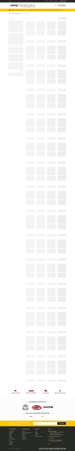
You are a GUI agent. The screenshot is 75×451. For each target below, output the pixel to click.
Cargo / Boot (11, 432)
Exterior (10, 435)
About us (46, 1)
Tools (10, 440)
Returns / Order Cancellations (26, 432)
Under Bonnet (11, 441)
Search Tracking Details (38, 436)
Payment (23, 435)
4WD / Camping (11, 431)
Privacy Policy (24, 437)
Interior (10, 436)
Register (36, 432)
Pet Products (11, 437)
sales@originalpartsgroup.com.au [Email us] (55, 436)
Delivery (51, 1)
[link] (9, 1)
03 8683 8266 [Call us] (52, 438)
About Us (23, 431)
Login (36, 431)
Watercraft (11, 444)
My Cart (36, 435)
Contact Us (56, 1)
